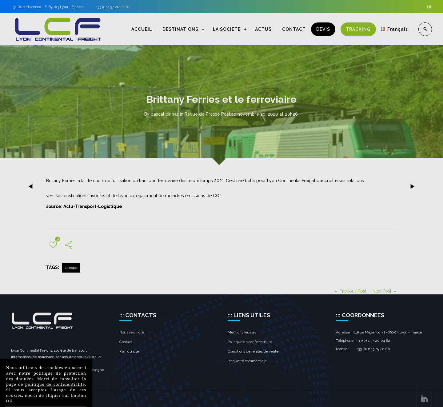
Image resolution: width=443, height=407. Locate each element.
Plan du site (129, 351)
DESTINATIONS (180, 29)
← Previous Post (350, 291)
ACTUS (263, 29)
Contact (125, 342)
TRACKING (358, 29)
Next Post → (385, 291)
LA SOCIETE (227, 29)
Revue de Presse (202, 114)
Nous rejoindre (131, 332)
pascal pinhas (165, 114)
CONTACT (294, 29)
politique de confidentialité (55, 384)
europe (71, 267)
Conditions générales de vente (253, 351)
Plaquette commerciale (247, 361)
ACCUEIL (141, 29)
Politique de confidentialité (250, 342)
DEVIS (323, 29)
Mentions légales (242, 332)
